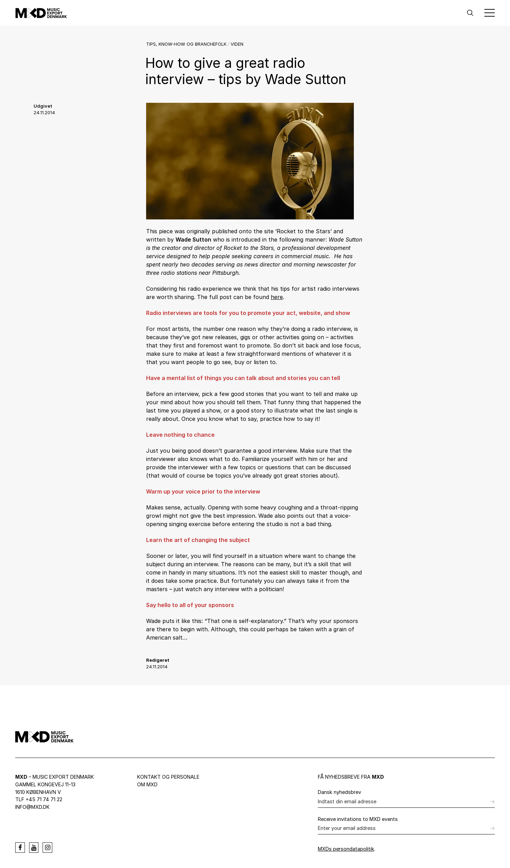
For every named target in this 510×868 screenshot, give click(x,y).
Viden (237, 44)
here (277, 296)
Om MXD (147, 784)
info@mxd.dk (32, 807)
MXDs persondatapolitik (346, 849)
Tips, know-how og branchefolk (186, 44)
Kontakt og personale (168, 777)
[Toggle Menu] (489, 13)
